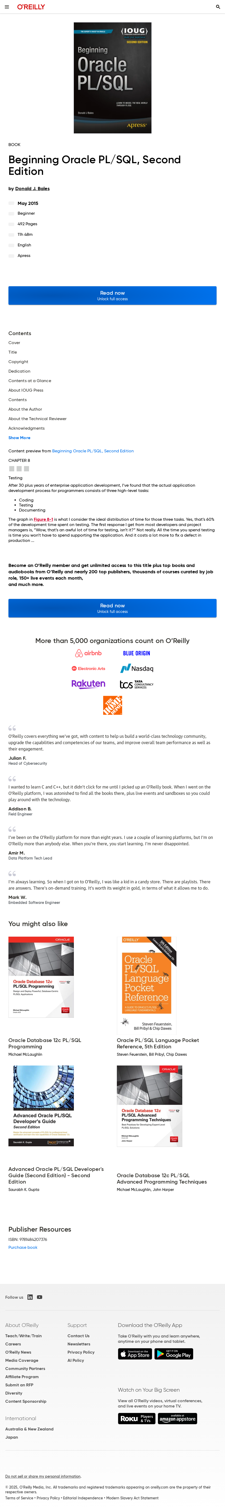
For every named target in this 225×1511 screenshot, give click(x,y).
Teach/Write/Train (23, 1336)
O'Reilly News (18, 1352)
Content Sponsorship (25, 1401)
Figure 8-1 (43, 519)
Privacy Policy (81, 1352)
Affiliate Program (22, 1376)
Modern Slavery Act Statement (132, 1498)
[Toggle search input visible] (218, 7)
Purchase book (22, 1247)
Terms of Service (19, 1498)
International (20, 1418)
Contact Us (78, 1336)
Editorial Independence (83, 1498)
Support (77, 1325)
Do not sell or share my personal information (42, 1476)
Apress (24, 255)
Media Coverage (21, 1360)
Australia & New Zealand (29, 1429)
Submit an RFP (19, 1385)
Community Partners (25, 1368)
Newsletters (79, 1344)
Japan (11, 1437)
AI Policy (76, 1360)
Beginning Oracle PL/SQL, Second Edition (93, 450)
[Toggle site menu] (7, 7)
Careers (13, 1344)
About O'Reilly (22, 1325)
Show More (19, 438)
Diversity (13, 1393)
